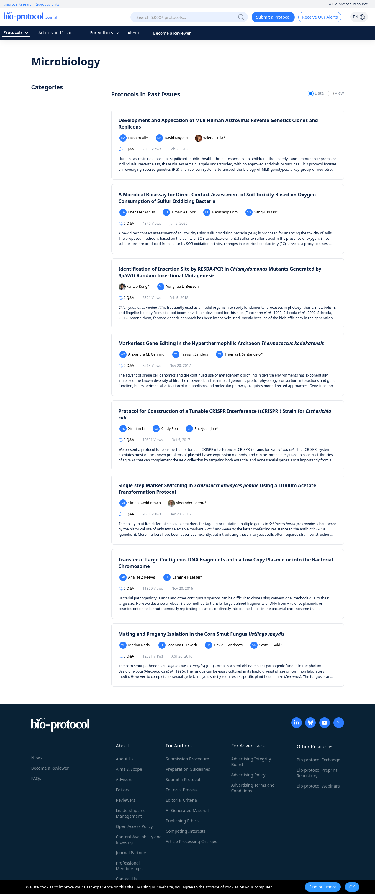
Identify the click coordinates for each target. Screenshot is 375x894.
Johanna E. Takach (177, 645)
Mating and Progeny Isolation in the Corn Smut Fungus (201, 634)
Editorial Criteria (181, 800)
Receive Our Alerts (320, 17)
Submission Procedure (187, 759)
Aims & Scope (129, 769)
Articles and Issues (59, 32)
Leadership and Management (131, 813)
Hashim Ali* (133, 138)
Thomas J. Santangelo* (239, 354)
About (136, 33)
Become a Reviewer (172, 33)
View (336, 93)
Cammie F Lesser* (182, 577)
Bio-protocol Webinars (318, 786)
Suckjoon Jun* (202, 428)
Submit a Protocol (273, 17)
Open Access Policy (134, 826)
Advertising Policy (248, 775)
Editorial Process (182, 790)
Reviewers (125, 800)
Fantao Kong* (134, 286)
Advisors (124, 779)
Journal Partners (132, 852)
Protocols (16, 32)
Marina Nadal (135, 645)
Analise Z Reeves (137, 577)
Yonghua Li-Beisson (178, 286)
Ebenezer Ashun (137, 212)
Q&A (126, 149)
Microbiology (65, 61)
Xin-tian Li (132, 428)
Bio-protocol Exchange (318, 759)
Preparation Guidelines (188, 769)
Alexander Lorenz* (187, 503)
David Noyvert (172, 138)
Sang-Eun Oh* (261, 212)
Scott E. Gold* (266, 645)
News (36, 757)
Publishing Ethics (182, 821)
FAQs (36, 778)
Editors (123, 790)
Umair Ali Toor (179, 212)
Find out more (323, 887)
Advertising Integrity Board (251, 761)
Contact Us (126, 879)
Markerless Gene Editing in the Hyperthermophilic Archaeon (221, 343)
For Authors (105, 32)
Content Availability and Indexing (139, 839)
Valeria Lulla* (210, 138)
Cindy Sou (165, 428)
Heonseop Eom (220, 212)
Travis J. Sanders (190, 354)
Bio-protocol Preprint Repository (317, 772)
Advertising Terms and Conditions (253, 787)
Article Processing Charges (191, 841)
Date (316, 93)
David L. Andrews (224, 645)
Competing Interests (186, 831)
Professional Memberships (129, 865)
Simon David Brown (140, 503)
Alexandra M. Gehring (142, 354)
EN (359, 16)
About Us (125, 759)
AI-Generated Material (187, 810)
